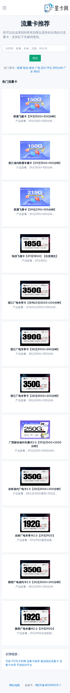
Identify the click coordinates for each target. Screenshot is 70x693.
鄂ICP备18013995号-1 (48, 685)
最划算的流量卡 (50, 661)
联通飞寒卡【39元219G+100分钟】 (35, 209)
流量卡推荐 (33, 661)
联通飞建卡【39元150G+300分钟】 (35, 116)
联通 (19, 67)
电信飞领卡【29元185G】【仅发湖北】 (35, 256)
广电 (37, 67)
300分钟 (58, 67)
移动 (31, 67)
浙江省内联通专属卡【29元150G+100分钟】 (35, 162)
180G (37, 71)
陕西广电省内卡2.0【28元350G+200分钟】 (35, 582)
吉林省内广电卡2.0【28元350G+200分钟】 (35, 489)
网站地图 (14, 685)
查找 (35, 58)
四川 (43, 67)
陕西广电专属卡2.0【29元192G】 (35, 628)
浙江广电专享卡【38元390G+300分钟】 (35, 349)
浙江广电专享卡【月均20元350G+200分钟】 (35, 302)
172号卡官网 (18, 661)
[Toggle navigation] (4, 8)
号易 (8, 661)
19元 (49, 67)
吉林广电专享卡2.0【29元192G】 (35, 535)
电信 (25, 67)
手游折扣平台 (24, 664)
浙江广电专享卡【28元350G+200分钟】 (35, 395)
